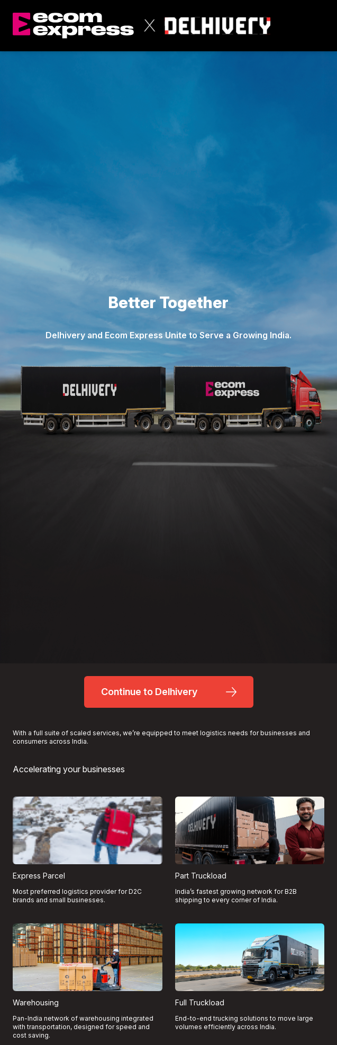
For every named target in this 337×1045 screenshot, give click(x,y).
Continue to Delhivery (168, 691)
